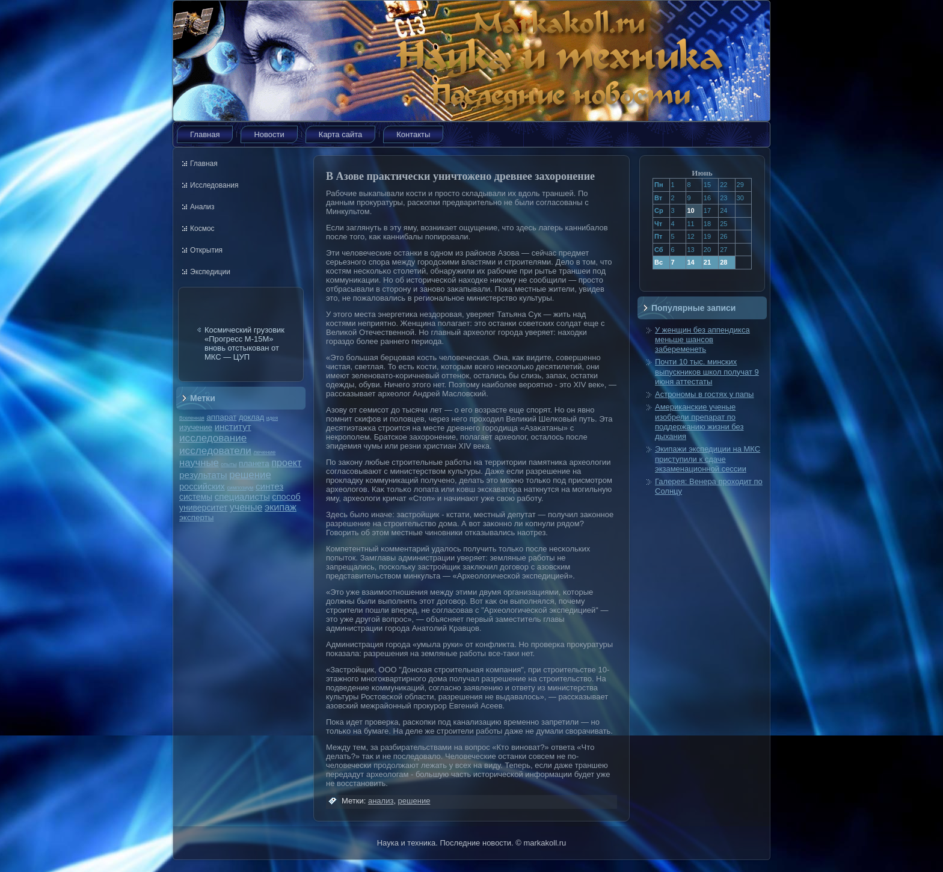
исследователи (215, 450)
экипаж (280, 507)
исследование (213, 438)
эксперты (196, 517)
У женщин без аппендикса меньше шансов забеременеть (702, 339)
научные (199, 462)
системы (195, 497)
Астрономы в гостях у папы (704, 394)
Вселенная (191, 418)
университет (203, 507)
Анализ (202, 207)
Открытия (206, 250)
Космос (202, 228)
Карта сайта (340, 134)
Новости (269, 134)
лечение (265, 452)
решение (250, 475)
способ (286, 497)
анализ (380, 800)
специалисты (242, 496)
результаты (203, 475)
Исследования (214, 185)
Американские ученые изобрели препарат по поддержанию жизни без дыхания (699, 421)
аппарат (221, 417)
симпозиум (240, 488)
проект (286, 462)
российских (202, 486)
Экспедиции (210, 272)
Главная (205, 134)
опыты (228, 464)
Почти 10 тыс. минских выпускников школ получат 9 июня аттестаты (707, 371)
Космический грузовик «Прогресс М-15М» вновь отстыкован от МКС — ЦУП (244, 343)
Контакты (413, 134)
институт (233, 427)
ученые (246, 507)
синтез (269, 486)
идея (272, 418)
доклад (251, 417)
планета (254, 463)
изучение (195, 427)
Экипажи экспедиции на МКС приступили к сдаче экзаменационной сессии (707, 458)
